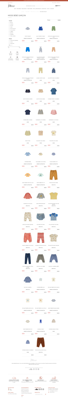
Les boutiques (10, 2)
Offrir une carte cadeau (13, 393)
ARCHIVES (52, 8)
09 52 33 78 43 (52, 392)
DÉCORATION (43, 8)
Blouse (11, 22)
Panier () (58, 2)
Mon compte (54, 2)
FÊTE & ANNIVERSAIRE (37, 8)
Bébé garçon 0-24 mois (35, 11)
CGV (22, 396)
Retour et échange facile (25, 390)
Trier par (48, 20)
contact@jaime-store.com (54, 390)
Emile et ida (12, 43)
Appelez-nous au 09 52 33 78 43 (40, 381)
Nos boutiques (11, 387)
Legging (11, 31)
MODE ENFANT (24, 8)
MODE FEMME (29, 8)
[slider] (8, 46)
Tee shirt (11, 25)
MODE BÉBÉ (19, 8)
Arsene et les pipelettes (14, 40)
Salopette (11, 34)
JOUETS (48, 8)
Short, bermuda (13, 28)
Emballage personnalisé (25, 391)
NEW (15, 8)
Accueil (22, 11)
